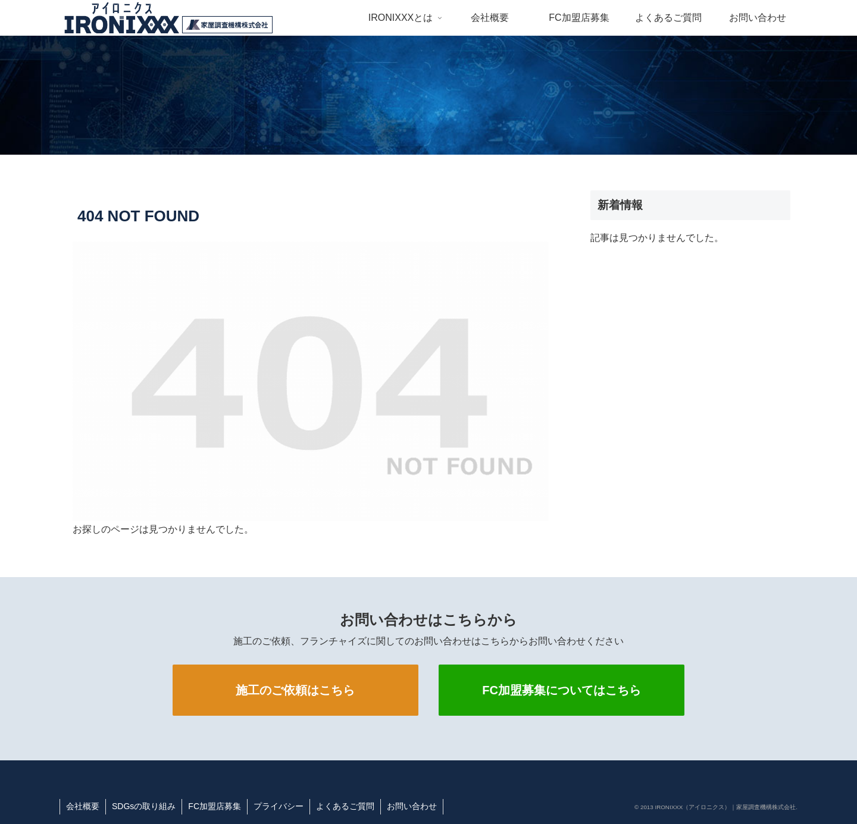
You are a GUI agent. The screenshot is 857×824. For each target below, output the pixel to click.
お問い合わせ (412, 806)
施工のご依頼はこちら (295, 690)
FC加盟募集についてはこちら (561, 690)
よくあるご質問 (345, 806)
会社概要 (82, 806)
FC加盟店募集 (214, 806)
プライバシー (279, 806)
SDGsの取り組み (144, 806)
